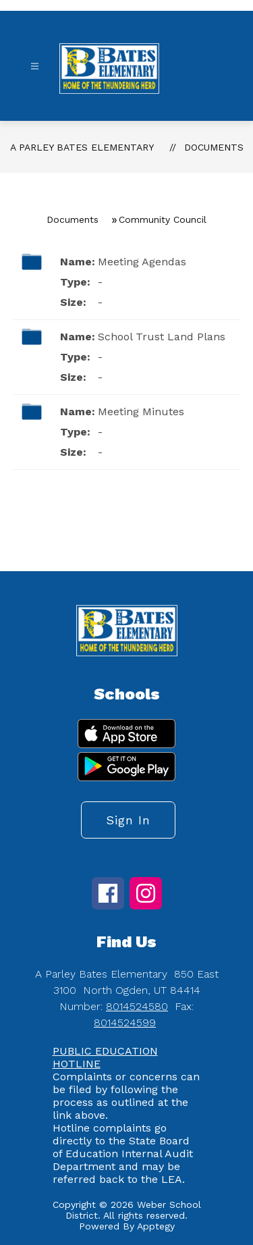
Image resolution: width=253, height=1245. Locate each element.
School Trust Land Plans (161, 336)
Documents (214, 147)
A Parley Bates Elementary (82, 147)
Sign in (128, 820)
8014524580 (137, 1006)
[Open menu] (35, 66)
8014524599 (125, 1022)
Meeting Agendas (142, 261)
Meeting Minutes (141, 411)
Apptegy (156, 1226)
